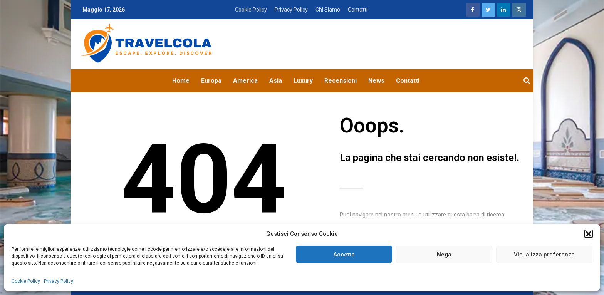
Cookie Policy (26, 281)
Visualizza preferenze (544, 254)
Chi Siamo (327, 10)
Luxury (303, 80)
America (245, 80)
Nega (444, 254)
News (376, 80)
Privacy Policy (58, 281)
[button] (588, 234)
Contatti (357, 10)
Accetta (344, 254)
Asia (275, 80)
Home (181, 80)
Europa (211, 80)
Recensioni (340, 80)
